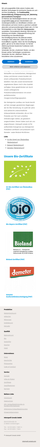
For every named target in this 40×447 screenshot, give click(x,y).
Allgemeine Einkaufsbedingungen (16, 409)
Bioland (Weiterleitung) (15, 145)
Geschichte (8, 360)
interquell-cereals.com (29, 441)
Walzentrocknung (10, 313)
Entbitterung (8, 323)
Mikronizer (7, 320)
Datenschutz (8, 401)
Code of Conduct (10, 367)
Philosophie (8, 364)
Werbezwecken (29, 29)
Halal (6, 348)
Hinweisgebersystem (11, 412)
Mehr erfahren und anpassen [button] (20, 67)
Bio (5, 338)
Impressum (8, 398)
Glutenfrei (7, 342)
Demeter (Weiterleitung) (15, 148)
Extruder (7, 326)
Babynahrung (9, 335)
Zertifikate (7, 382)
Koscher (7, 345)
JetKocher (7, 316)
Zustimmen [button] (29, 61)
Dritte (12, 21)
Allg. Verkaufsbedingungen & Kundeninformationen (14, 405)
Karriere (7, 389)
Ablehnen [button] (10, 61)
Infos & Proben (9, 379)
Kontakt (6, 376)
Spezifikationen (9, 386)
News (6, 357)
